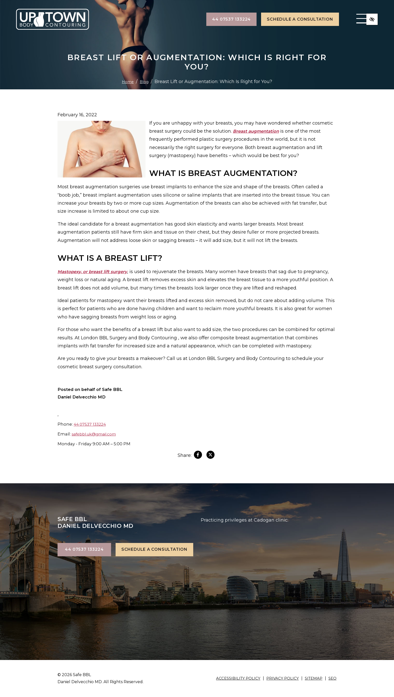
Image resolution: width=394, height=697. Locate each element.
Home (127, 81)
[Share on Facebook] (197, 456)
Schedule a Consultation (278, 19)
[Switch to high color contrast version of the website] (371, 19)
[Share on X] (211, 456)
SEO (332, 678)
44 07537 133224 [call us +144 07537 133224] (209, 19)
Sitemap (312, 678)
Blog (145, 81)
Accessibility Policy (233, 678)
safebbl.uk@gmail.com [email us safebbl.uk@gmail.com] (96, 433)
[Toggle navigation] (341, 19)
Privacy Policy (280, 678)
